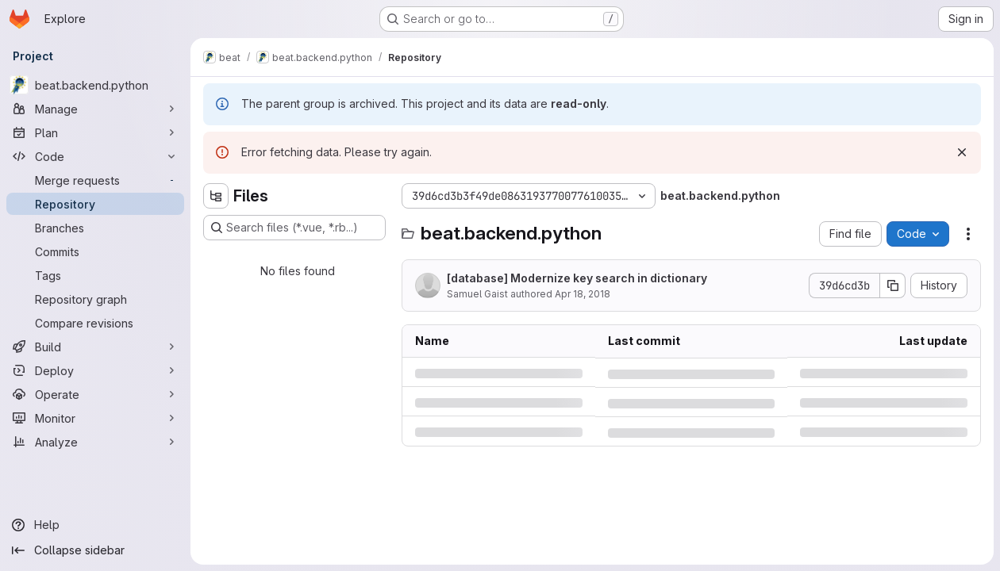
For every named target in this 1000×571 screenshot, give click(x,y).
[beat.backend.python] (95, 85)
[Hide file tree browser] (216, 196)
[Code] (95, 156)
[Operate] (95, 394)
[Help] (95, 525)
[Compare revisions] (95, 323)
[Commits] (95, 251)
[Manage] (95, 109)
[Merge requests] (95, 180)
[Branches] (95, 228)
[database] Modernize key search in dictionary (577, 278)
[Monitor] (95, 418)
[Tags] (95, 275)
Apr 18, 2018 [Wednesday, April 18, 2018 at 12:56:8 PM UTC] (582, 294)
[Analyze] (95, 442)
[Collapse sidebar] (95, 550)
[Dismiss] (961, 152)
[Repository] (95, 204)
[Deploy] (95, 370)
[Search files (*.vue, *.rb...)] (294, 227)
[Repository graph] (95, 299)
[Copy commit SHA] (893, 285)
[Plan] (95, 132)
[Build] (95, 346)
